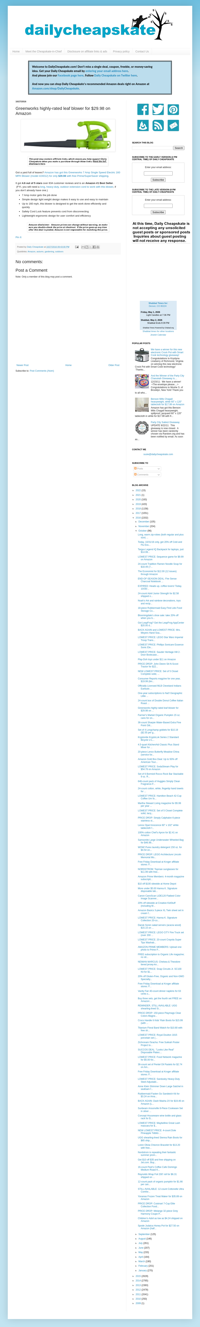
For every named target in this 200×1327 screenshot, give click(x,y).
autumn (40, 251)
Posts (138, 468)
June (141, 1247)
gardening (49, 251)
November (144, 526)
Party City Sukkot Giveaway (165, 422)
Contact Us (142, 51)
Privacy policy (121, 51)
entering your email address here (106, 71)
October (142, 530)
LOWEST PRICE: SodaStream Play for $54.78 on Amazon (158, 768)
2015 (139, 1276)
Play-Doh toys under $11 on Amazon (157, 659)
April (141, 1257)
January (142, 1270)
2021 (139, 495)
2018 (139, 508)
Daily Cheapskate (35, 247)
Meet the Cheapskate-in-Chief (43, 51)
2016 (139, 517)
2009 (139, 1303)
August (142, 1238)
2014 (139, 1280)
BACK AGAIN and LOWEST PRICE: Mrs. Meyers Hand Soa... (159, 631)
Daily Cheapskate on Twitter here (115, 75)
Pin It (18, 237)
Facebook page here (70, 75)
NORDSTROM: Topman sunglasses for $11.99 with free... (158, 870)
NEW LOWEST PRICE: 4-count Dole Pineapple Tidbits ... (157, 1131)
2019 (139, 504)
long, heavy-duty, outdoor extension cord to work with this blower (76, 186)
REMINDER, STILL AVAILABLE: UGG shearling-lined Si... (157, 1007)
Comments (141, 474)
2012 (139, 1289)
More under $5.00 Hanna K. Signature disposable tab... (157, 889)
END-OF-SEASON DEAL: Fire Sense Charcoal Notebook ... (157, 580)
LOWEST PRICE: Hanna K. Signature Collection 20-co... (157, 919)
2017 (139, 513)
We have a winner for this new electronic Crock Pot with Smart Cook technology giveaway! (167, 352)
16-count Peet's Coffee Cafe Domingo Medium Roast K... (157, 1168)
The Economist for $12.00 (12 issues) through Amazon (157, 572)
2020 (139, 499)
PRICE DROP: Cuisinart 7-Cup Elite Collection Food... (156, 1205)
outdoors (59, 251)
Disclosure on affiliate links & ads (87, 51)
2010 (139, 1299)
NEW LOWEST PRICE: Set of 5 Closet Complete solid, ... (158, 672)
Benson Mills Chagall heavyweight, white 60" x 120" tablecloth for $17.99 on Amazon (167, 402)
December (144, 521)
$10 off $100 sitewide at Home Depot (157, 883)
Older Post (113, 365)
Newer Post (23, 365)
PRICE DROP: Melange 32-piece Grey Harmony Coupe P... (158, 1212)
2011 (139, 1294)
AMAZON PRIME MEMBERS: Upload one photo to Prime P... (160, 948)
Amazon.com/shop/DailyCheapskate (55, 88)
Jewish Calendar (158, 335)
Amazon (32, 251)
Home (16, 51)
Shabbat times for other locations (158, 331)
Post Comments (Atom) (42, 370)
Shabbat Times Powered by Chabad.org (158, 328)
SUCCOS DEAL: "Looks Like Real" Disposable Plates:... (156, 1051)
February (143, 1266)
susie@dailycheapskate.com (158, 454)
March (142, 1261)
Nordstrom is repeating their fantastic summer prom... (157, 1153)
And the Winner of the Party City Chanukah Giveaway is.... (167, 377)
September (144, 1234)
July (140, 1243)
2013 (139, 1285)
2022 (139, 490)
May (140, 1252)
